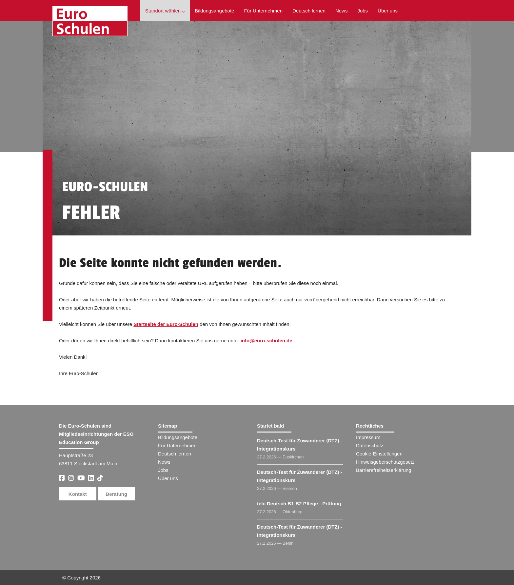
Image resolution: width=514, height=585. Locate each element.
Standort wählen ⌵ (165, 10)
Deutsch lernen (309, 10)
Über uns (388, 10)
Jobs (362, 10)
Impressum (368, 437)
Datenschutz (369, 445)
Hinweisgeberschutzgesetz (385, 462)
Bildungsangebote (214, 10)
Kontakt (78, 494)
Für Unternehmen (263, 10)
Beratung (116, 494)
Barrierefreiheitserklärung (383, 470)
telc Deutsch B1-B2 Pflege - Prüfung (299, 503)
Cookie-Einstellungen (379, 453)
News (341, 10)
